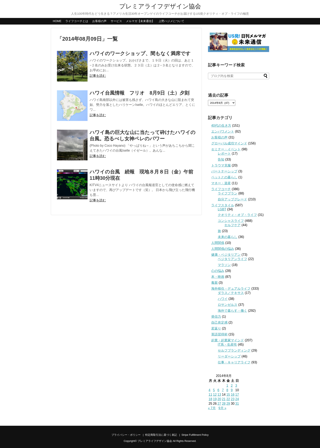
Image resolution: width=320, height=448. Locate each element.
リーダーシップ (229, 356)
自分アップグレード (232, 199)
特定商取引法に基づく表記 (161, 434)
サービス (116, 21)
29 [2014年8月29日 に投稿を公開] (228, 403)
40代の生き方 (221, 125)
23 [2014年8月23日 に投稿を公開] (232, 399)
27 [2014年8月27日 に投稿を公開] (219, 403)
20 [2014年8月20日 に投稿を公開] (219, 399)
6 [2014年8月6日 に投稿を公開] (218, 390)
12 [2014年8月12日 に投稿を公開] (215, 394)
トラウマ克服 (221, 165)
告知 (221, 159)
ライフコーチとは (76, 21)
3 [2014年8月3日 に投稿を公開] (236, 385)
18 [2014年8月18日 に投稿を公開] (210, 399)
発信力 (216, 316)
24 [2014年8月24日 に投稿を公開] (237, 399)
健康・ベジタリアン (226, 254)
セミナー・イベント (226, 149)
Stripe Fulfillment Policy (195, 434)
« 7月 (212, 408)
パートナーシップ (224, 171)
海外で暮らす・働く (232, 310)
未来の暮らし (227, 237)
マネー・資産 (221, 183)
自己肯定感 (219, 322)
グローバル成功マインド (229, 143)
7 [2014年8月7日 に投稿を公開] (223, 390)
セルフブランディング (234, 350)
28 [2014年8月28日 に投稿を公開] (224, 403)
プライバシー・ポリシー (126, 434)
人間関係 (217, 243)
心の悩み (217, 271)
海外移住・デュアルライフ (230, 288)
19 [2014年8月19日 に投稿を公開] (215, 399)
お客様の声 (99, 21)
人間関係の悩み (222, 248)
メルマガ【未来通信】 (140, 21)
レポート (224, 153)
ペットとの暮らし (224, 177)
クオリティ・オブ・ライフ (237, 215)
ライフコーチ (221, 189)
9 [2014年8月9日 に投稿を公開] (232, 390)
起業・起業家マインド (227, 340)
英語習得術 (219, 334)
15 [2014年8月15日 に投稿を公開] (228, 394)
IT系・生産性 (227, 344)
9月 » (222, 408)
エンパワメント (222, 131)
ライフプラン (227, 193)
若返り (216, 328)
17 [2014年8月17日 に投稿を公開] (237, 394)
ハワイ (223, 299)
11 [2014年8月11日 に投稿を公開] (210, 394)
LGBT (222, 209)
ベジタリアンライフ (232, 259)
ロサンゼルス (227, 304)
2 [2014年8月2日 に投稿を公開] (232, 385)
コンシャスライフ (231, 220)
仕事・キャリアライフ (234, 362)
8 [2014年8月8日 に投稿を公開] (227, 390)
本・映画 (217, 276)
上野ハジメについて (171, 21)
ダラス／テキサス (231, 293)
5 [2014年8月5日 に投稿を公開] (214, 390)
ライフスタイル (222, 205)
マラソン (224, 265)
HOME (57, 21)
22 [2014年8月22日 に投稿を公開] (228, 399)
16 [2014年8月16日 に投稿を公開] (232, 394)
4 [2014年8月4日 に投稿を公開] (209, 390)
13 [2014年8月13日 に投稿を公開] (219, 394)
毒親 (214, 282)
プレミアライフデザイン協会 (160, 6)
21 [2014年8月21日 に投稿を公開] (224, 399)
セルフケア (232, 225)
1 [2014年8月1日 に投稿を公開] (227, 385)
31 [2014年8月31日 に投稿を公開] (237, 403)
